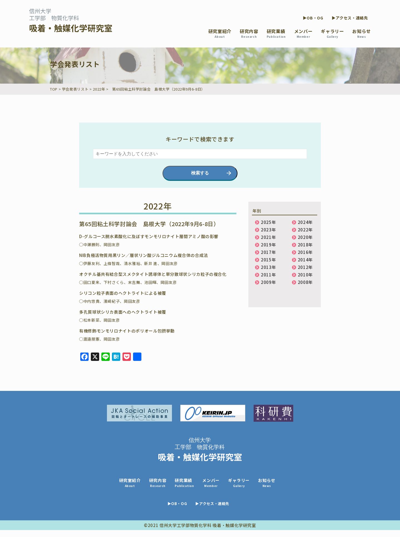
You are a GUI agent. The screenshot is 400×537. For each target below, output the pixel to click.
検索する (200, 173)
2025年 (268, 222)
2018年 (305, 245)
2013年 (268, 267)
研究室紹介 (219, 33)
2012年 (305, 267)
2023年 (268, 230)
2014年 (305, 260)
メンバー (303, 33)
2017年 (268, 252)
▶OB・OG (313, 18)
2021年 (268, 237)
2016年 (305, 252)
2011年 (268, 275)
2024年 (305, 222)
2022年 (305, 230)
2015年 (268, 260)
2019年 (268, 245)
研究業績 (276, 33)
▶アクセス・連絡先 (350, 18)
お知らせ (361, 33)
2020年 (305, 237)
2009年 (268, 282)
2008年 (305, 282)
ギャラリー (332, 33)
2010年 (305, 275)
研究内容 (249, 33)
